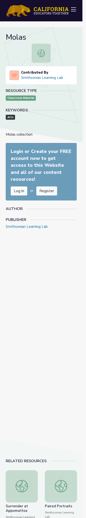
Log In (19, 191)
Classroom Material (20, 98)
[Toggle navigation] (73, 9)
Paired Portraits (58, 506)
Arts (10, 117)
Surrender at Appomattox (17, 508)
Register (46, 191)
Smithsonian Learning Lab (42, 77)
